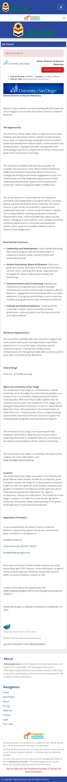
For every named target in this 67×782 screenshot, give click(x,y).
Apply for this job (52, 69)
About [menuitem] (6, 701)
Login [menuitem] (5, 719)
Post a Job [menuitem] (8, 724)
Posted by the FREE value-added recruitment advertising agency (22, 638)
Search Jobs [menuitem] (9, 696)
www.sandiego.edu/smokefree (18, 460)
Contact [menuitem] (7, 714)
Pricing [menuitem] (6, 705)
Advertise (7, 710)
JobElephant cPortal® (18, 761)
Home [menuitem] (6, 692)
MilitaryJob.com (24, 779)
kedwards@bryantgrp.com (16, 552)
